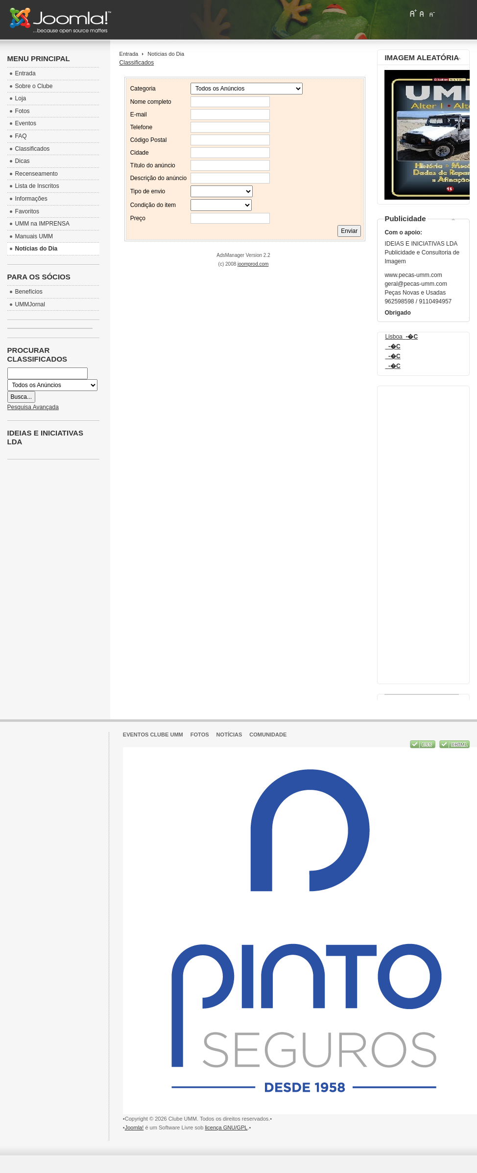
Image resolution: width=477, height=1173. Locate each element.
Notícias (229, 734)
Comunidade (267, 734)
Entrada (129, 54)
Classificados (136, 62)
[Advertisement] (423, 532)
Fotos (200, 734)
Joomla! (134, 1127)
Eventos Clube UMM (153, 734)
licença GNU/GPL (226, 1127)
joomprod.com (253, 264)
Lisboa (401, 336)
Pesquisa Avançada (33, 407)
